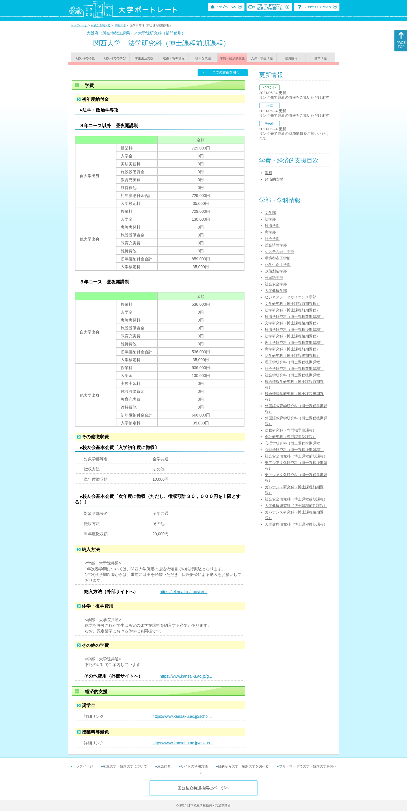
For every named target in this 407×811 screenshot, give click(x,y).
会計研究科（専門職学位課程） (290, 437)
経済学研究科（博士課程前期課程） (294, 317)
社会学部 (272, 239)
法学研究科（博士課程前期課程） (292, 310)
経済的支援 (274, 179)
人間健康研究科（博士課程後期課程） (296, 524)
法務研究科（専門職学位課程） (290, 430)
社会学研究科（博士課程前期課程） (294, 369)
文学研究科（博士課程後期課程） (292, 323)
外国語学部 (274, 278)
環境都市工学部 (278, 258)
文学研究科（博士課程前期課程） (292, 304)
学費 (268, 173)
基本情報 (320, 58)
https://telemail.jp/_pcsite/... (183, 591)
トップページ (79, 25)
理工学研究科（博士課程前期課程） (294, 343)
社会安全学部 (276, 284)
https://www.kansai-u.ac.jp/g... (186, 676)
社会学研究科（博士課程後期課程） (294, 375)
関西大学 (120, 25)
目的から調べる (101, 25)
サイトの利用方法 (194, 766)
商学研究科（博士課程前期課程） (292, 349)
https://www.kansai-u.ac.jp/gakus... (182, 743)
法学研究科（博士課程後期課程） (292, 336)
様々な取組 (203, 58)
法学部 (270, 219)
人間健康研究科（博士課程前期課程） (296, 506)
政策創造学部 (276, 271)
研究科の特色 (85, 58)
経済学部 (272, 226)
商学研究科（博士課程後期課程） (292, 356)
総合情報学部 (276, 245)
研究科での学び (115, 58)
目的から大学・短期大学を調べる (243, 766)
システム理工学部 (279, 252)
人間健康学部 (276, 291)
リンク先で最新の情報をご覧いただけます (294, 97)
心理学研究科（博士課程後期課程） (294, 450)
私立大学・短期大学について (125, 766)
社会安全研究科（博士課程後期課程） (296, 499)
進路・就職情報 (174, 58)
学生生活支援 (144, 58)
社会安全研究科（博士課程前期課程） (296, 456)
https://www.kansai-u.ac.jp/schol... (182, 716)
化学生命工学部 (278, 265)
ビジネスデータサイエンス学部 (290, 297)
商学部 (270, 232)
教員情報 (291, 58)
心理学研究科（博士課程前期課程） (294, 443)
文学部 (270, 213)
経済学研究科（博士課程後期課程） (294, 330)
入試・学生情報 (262, 58)
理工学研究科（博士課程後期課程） (294, 362)
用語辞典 (164, 766)
